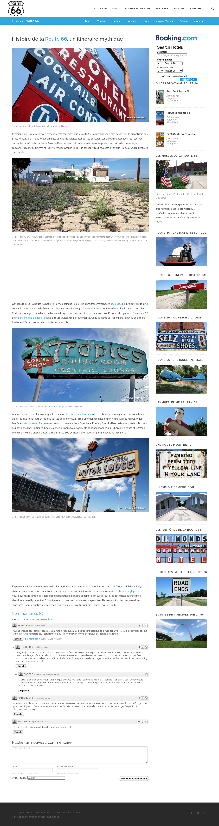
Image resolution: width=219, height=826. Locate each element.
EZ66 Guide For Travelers (181, 134)
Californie (199, 20)
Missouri (101, 20)
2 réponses (33, 638)
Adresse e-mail (66, 766)
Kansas (116, 20)
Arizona (184, 20)
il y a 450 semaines (51, 674)
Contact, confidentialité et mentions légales (35, 816)
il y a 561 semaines (37, 625)
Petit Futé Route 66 (178, 91)
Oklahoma (131, 20)
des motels (95, 308)
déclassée (116, 303)
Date (25, 619)
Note (31, 619)
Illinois (87, 20)
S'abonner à (38, 778)
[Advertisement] (80, 274)
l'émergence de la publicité (30, 317)
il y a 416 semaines (40, 722)
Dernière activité (44, 619)
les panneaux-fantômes (79, 413)
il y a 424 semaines (42, 698)
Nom (14, 766)
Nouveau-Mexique (164, 20)
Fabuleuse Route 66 (178, 112)
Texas (145, 20)
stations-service (33, 423)
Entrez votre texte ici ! (79, 754)
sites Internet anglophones (126, 591)
